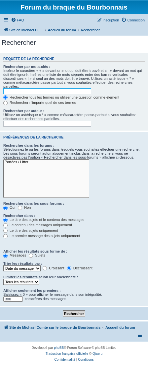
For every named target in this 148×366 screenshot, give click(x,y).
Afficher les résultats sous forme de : (35, 251)
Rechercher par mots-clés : (26, 67)
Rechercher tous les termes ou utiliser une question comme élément (61, 97)
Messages (14, 255)
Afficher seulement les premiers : (32, 290)
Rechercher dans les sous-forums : (33, 203)
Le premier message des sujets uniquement (41, 236)
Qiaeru (97, 353)
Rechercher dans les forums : (29, 145)
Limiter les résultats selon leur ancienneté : (40, 277)
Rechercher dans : (19, 216)
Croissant (53, 268)
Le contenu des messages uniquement (37, 225)
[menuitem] (17, 20)
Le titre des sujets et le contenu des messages (43, 220)
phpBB (59, 348)
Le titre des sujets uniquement (30, 230)
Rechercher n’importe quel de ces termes (39, 103)
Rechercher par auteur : (23, 111)
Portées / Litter (46, 162)
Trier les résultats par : (22, 263)
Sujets (37, 255)
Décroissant (79, 268)
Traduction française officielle (67, 353)
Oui (9, 207)
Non (24, 207)
